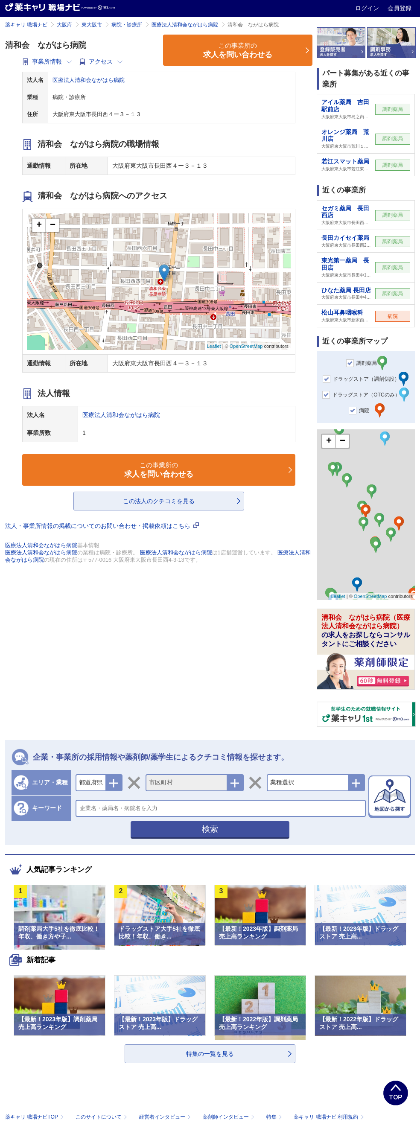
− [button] (52, 225)
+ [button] (39, 225)
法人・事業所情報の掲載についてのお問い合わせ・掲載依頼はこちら (102, 525)
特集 (275, 1117)
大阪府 (64, 25)
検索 (210, 829)
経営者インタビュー (165, 1117)
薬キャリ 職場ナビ (26, 25)
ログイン (368, 8)
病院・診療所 (126, 25)
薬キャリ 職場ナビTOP (35, 1117)
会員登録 (399, 8)
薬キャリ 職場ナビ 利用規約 (329, 1117)
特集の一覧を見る (210, 1053)
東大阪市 (92, 25)
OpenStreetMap (246, 346)
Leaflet (214, 346)
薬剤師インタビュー (229, 1117)
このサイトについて (102, 1117)
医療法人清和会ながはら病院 (185, 25)
